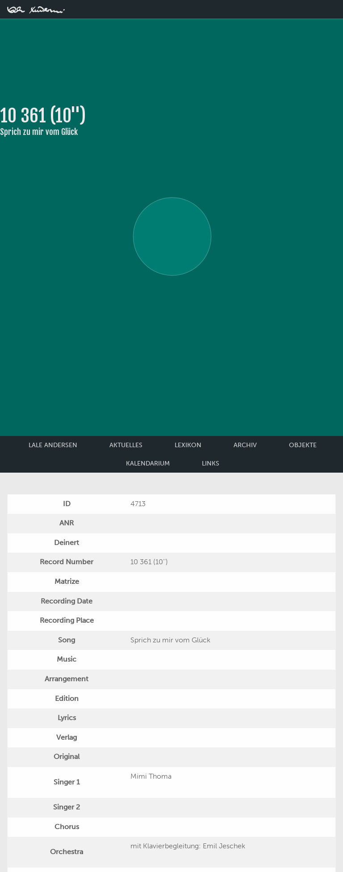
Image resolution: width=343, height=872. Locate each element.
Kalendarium (148, 463)
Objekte (303, 445)
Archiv (245, 445)
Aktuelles (125, 445)
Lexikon (188, 445)
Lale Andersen (53, 445)
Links (210, 463)
